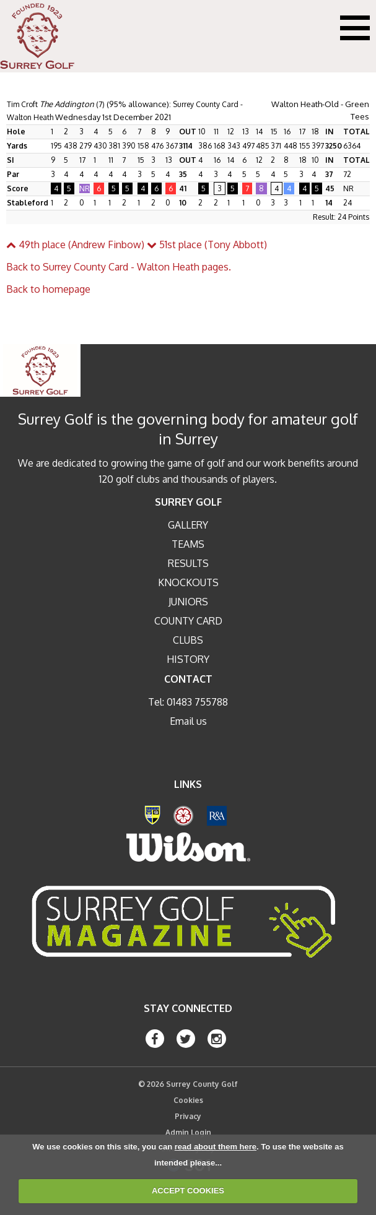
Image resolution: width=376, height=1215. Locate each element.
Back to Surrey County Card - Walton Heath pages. (118, 267)
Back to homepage (48, 289)
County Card (188, 621)
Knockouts (188, 582)
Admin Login (188, 1132)
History (188, 659)
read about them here (215, 1146)
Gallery (188, 525)
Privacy (188, 1116)
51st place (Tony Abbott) (207, 244)
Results (188, 563)
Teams (188, 544)
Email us (188, 721)
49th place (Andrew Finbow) (75, 244)
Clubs (188, 640)
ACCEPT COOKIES (188, 1190)
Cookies (188, 1100)
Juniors (188, 601)
